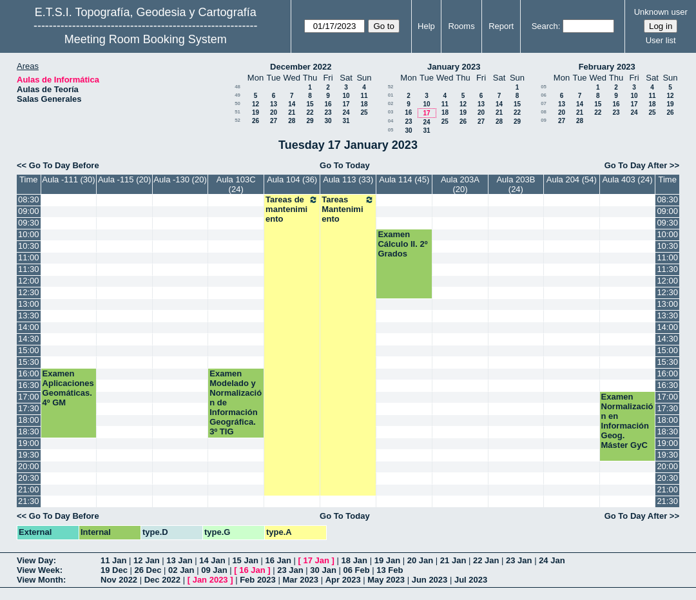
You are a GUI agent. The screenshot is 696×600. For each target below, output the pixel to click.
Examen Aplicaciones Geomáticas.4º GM (68, 388)
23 (327, 112)
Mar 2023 (300, 580)
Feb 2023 (258, 580)
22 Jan (486, 560)
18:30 (28, 431)
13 (273, 104)
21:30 (28, 501)
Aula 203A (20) (460, 184)
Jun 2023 (430, 580)
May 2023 (386, 580)
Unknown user (661, 12)
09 (543, 120)
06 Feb (356, 570)
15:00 (28, 350)
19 (255, 112)
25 (363, 112)
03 (391, 112)
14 (291, 104)
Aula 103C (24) (236, 184)
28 (291, 120)
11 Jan (113, 560)
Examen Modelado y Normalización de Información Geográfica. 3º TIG (235, 402)
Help (426, 26)
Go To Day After (636, 165)
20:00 (28, 466)
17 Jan (316, 560)
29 (309, 120)
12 (255, 104)
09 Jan (214, 570)
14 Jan (212, 560)
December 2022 (300, 67)
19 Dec (114, 570)
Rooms (461, 26)
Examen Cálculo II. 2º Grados (402, 243)
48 (237, 87)
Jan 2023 (210, 580)
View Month (40, 580)
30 (327, 120)
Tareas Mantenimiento (348, 209)
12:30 (28, 292)
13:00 (28, 304)
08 (543, 112)
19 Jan (387, 560)
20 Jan (420, 560)
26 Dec (148, 570)
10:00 (28, 234)
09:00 (28, 211)
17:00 (28, 397)
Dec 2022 (162, 580)
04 (391, 121)
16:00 (28, 373)
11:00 (28, 257)
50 (237, 103)
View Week (38, 570)
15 (309, 104)
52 (237, 120)
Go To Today (345, 165)
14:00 (28, 327)
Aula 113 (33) (348, 179)
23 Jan (519, 560)
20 (273, 112)
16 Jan (278, 560)
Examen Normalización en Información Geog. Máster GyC (627, 421)
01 (391, 95)
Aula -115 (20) (124, 179)
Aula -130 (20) (179, 179)
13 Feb (389, 570)
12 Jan (146, 560)
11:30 (28, 269)
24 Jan (552, 560)
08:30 (28, 199)
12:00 (28, 280)
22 (309, 112)
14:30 (28, 339)
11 (363, 95)
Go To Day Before (64, 165)
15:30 (28, 362)
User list (661, 40)
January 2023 (453, 67)
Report (501, 26)
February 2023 (607, 67)
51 (237, 112)
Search (545, 26)
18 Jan (354, 560)
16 (327, 104)
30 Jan (323, 570)
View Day (35, 560)
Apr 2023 (343, 580)
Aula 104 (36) (292, 179)
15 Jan (245, 560)
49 (237, 95)
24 (345, 112)
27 (273, 120)
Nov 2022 (119, 580)
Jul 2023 (470, 580)
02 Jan (181, 570)
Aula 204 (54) (571, 179)
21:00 (28, 489)
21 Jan (453, 560)
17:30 (28, 408)
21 (291, 112)
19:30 (28, 455)
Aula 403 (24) (627, 179)
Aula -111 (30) (68, 179)
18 (363, 104)
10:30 (28, 246)
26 (255, 120)
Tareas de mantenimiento (292, 209)
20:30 (28, 478)
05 (391, 130)
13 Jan (179, 560)
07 (543, 103)
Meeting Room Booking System (145, 39)
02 (391, 103)
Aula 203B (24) (515, 184)
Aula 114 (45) (404, 179)
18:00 (28, 420)
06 (543, 95)
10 (345, 95)
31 (345, 120)
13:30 (28, 315)
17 (345, 104)
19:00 (28, 443)
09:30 (28, 222)
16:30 (28, 385)
